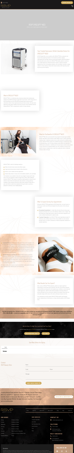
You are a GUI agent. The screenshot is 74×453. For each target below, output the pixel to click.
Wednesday (3, 424)
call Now (45, 333)
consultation (23, 313)
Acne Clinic (34, 421)
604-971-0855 (10, 313)
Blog (63, 410)
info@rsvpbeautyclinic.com (57, 420)
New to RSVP (50, 410)
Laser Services (35, 426)
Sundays (2, 433)
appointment (49, 329)
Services (34, 410)
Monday (2, 420)
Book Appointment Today (31, 333)
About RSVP (42, 410)
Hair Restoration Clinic (36, 424)
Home (28, 410)
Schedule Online (66, 2)
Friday (2, 428)
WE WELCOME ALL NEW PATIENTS (63, 396)
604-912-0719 (55, 436)
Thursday (2, 426)
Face (33, 428)
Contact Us (70, 410)
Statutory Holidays (4, 435)
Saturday (2, 431)
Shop (58, 410)
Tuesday (2, 422)
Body (33, 430)
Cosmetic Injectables (36, 419)
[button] (1, 355)
